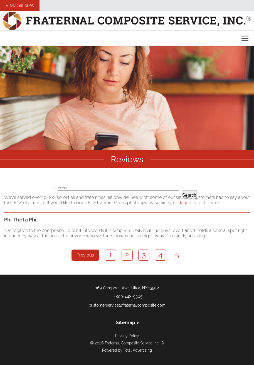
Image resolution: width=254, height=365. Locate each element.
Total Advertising (138, 350)
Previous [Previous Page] (85, 255)
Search (64, 187)
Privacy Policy (127, 336)
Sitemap (125, 322)
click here (182, 202)
